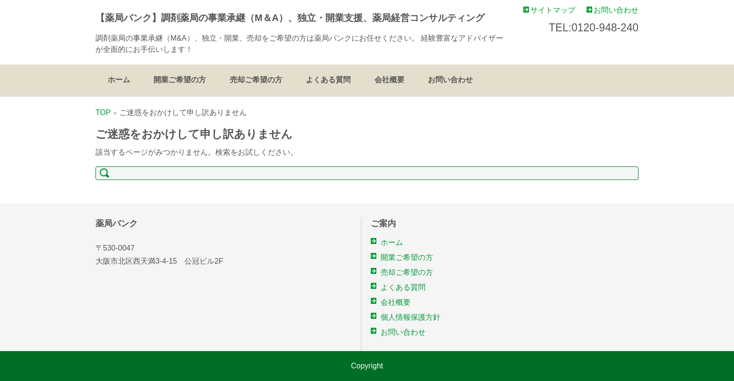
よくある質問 (328, 80)
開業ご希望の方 (180, 80)
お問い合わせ (450, 80)
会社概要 (389, 80)
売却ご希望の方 (256, 80)
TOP (103, 112)
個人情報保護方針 (410, 317)
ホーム (119, 80)
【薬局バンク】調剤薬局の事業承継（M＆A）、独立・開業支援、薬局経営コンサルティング (289, 18)
